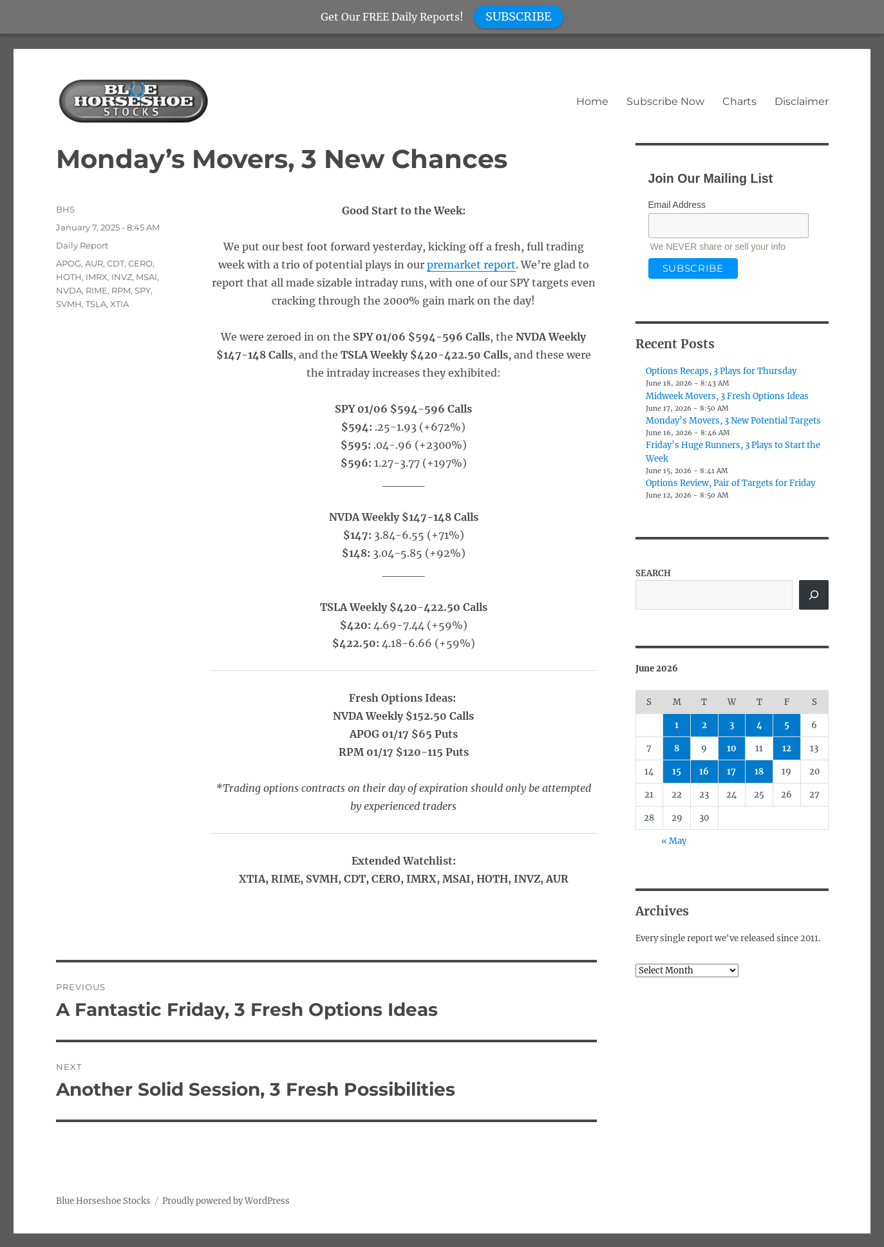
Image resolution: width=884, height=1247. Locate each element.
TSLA (96, 304)
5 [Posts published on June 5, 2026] (786, 725)
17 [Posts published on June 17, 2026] (731, 771)
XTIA (119, 304)
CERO (140, 263)
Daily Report (82, 245)
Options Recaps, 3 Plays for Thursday (721, 371)
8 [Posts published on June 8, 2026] (676, 748)
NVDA (69, 290)
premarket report (471, 264)
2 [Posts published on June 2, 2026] (704, 725)
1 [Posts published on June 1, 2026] (677, 725)
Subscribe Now (665, 101)
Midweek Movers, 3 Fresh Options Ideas (727, 396)
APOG (68, 263)
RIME (97, 290)
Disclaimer (802, 101)
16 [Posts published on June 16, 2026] (704, 771)
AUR (94, 263)
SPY (143, 290)
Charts (739, 101)
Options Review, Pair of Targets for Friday (730, 483)
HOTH (69, 277)
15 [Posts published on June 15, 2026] (676, 771)
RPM (121, 290)
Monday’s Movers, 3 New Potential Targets (733, 420)
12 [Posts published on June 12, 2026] (786, 748)
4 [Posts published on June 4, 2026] (759, 725)
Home (592, 101)
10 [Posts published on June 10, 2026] (732, 748)
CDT (115, 263)
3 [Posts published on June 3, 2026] (731, 725)
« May (673, 841)
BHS (65, 209)
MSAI (146, 277)
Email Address (677, 205)
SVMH (69, 304)
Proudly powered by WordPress (226, 1200)
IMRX (97, 277)
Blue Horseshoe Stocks (103, 1200)
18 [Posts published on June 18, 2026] (759, 771)
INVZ (121, 277)
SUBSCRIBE (518, 16)
